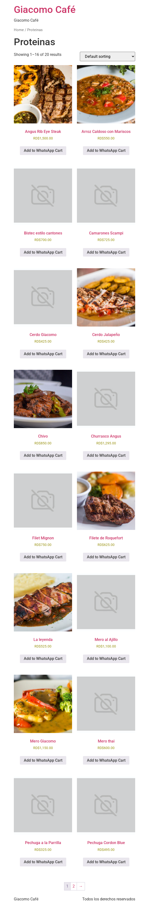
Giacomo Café (44, 9)
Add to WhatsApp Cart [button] (43, 150)
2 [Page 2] (74, 886)
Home (19, 30)
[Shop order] (107, 56)
